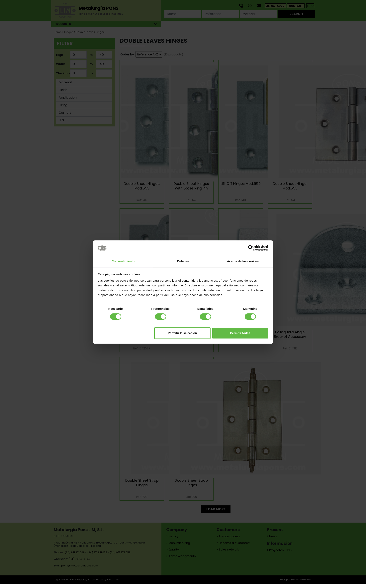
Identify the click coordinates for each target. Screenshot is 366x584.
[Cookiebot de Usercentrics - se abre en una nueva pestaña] (250, 248)
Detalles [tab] (183, 261)
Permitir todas (240, 333)
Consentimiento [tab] (123, 261)
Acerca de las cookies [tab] (243, 261)
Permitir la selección (182, 333)
